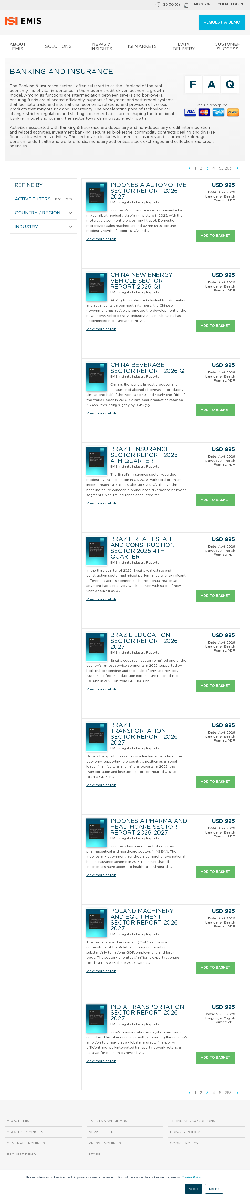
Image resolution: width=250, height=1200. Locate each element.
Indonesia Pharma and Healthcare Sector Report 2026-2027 (148, 827)
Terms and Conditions (192, 1121)
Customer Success (227, 47)
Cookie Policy (184, 1143)
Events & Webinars (107, 1121)
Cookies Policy (190, 1177)
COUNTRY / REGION (37, 213)
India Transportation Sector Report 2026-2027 (147, 1013)
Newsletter (101, 1132)
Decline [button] (214, 1189)
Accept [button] (193, 1189)
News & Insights (101, 47)
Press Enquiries (104, 1143)
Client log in (230, 4)
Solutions (58, 48)
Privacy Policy (185, 1132)
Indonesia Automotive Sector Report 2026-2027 (148, 191)
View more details (101, 239)
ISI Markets (142, 48)
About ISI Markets (25, 1132)
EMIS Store (198, 5)
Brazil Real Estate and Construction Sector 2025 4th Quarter (142, 548)
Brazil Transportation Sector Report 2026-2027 (145, 734)
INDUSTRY (26, 227)
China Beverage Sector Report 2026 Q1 (148, 368)
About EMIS (17, 47)
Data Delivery (184, 47)
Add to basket (215, 235)
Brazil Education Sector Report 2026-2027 (145, 641)
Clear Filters (62, 199)
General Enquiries (26, 1143)
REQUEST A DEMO (222, 22)
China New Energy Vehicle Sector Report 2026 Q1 (141, 281)
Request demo (21, 1154)
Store (94, 1154)
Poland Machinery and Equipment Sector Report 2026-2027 (145, 920)
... (222, 168)
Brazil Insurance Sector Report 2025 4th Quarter (144, 455)
